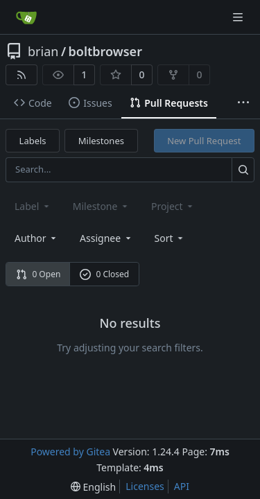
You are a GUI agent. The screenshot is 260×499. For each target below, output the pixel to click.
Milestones (101, 140)
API (181, 486)
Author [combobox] (36, 238)
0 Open (38, 274)
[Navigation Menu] (239, 17)
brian (43, 51)
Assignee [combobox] (106, 238)
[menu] (170, 238)
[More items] (243, 103)
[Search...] (243, 169)
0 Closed (105, 274)
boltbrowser (105, 51)
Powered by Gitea (70, 451)
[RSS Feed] (21, 74)
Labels (32, 140)
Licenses (144, 486)
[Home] (26, 17)
